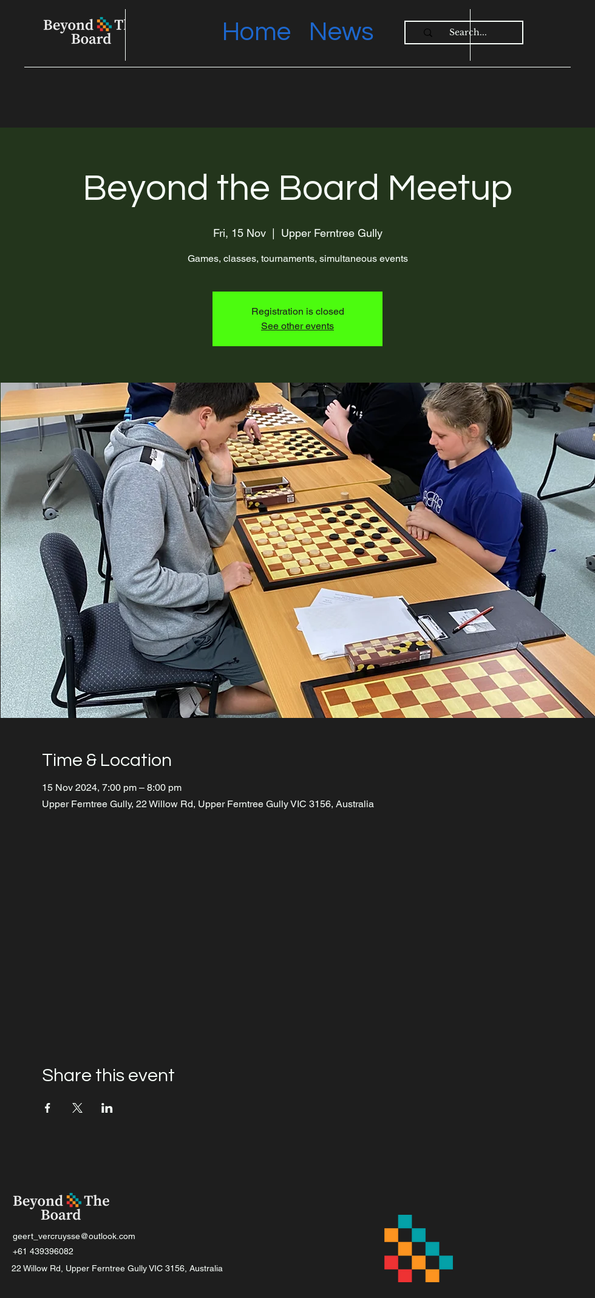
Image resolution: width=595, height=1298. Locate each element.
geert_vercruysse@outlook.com (74, 1236)
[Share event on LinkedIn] (107, 1108)
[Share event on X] (77, 1108)
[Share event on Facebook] (47, 1108)
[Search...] (468, 33)
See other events (297, 326)
